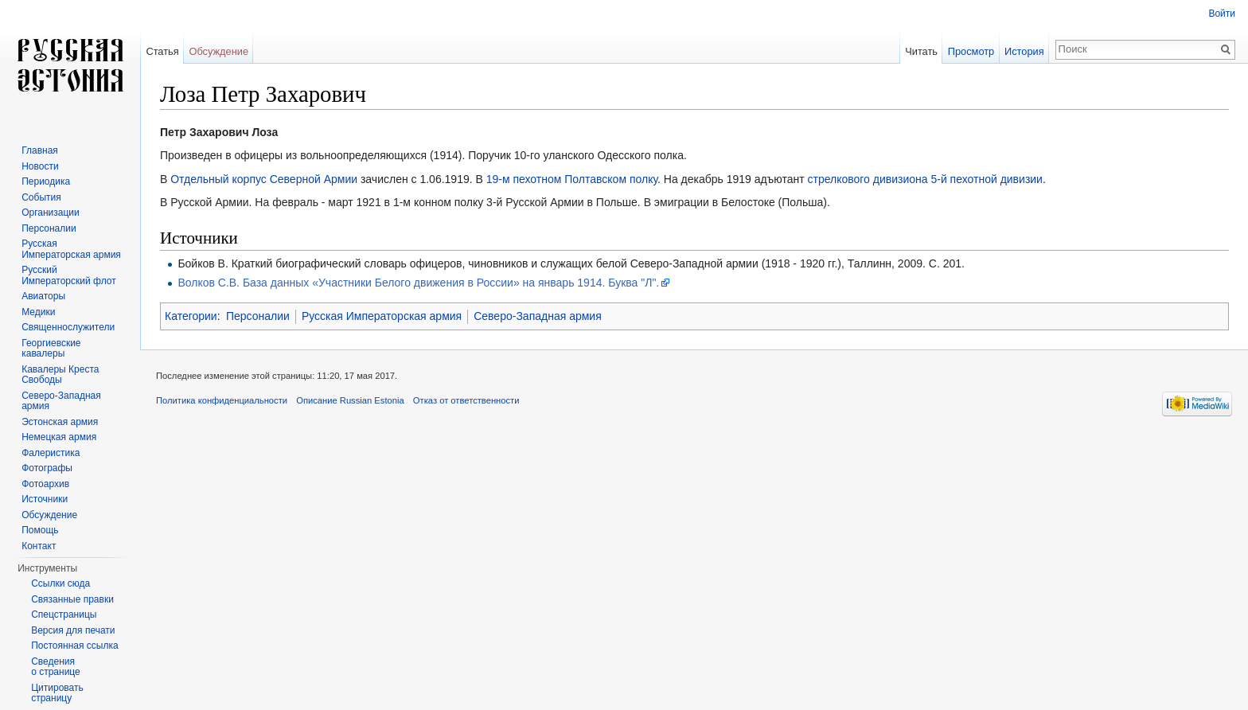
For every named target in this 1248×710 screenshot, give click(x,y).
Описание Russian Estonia (350, 400)
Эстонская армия (59, 421)
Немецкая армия (58, 437)
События (41, 197)
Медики (38, 312)
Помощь (39, 530)
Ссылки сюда (60, 583)
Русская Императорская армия (382, 316)
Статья (162, 51)
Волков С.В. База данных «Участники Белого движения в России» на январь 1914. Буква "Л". (418, 282)
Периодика (45, 181)
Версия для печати (73, 630)
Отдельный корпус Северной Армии (263, 179)
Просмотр (971, 51)
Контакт (38, 546)
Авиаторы (43, 296)
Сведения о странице (55, 667)
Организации (50, 212)
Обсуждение (218, 51)
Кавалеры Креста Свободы (60, 375)
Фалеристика (50, 452)
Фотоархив (45, 484)
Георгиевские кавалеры (50, 348)
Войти (1221, 13)
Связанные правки (72, 599)
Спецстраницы (63, 614)
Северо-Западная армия (538, 316)
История (1024, 51)
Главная (39, 150)
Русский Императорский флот (68, 275)
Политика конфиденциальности (221, 400)
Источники (44, 499)
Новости (39, 166)
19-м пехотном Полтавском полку (571, 179)
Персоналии (258, 316)
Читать (921, 51)
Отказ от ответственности (466, 400)
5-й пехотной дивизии (986, 179)
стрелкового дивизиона (867, 179)
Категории (191, 316)
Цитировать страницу (57, 693)
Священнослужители (68, 327)
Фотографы (46, 468)
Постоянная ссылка (74, 645)
